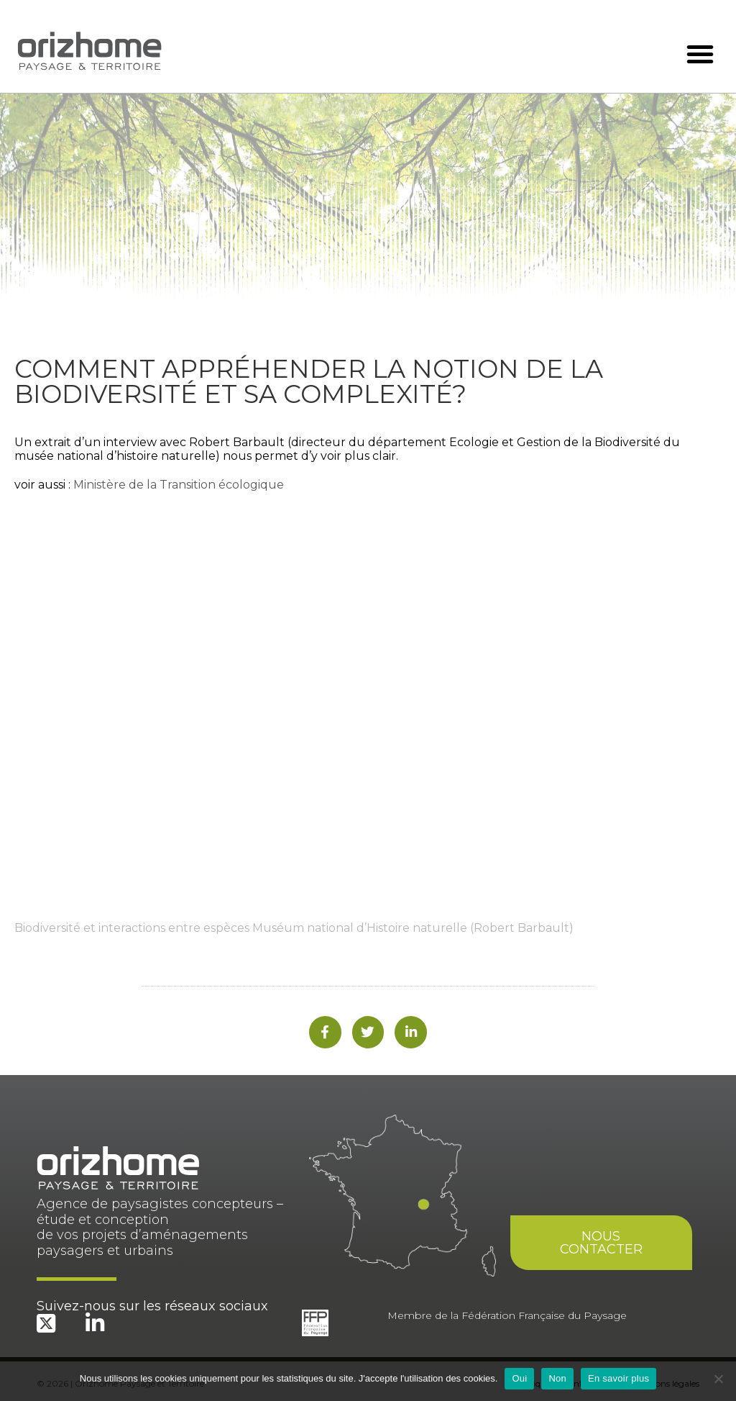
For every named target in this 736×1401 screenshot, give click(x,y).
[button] (700, 54)
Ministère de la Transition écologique (178, 484)
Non (557, 1378)
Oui (519, 1378)
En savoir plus (618, 1378)
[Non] (718, 1378)
